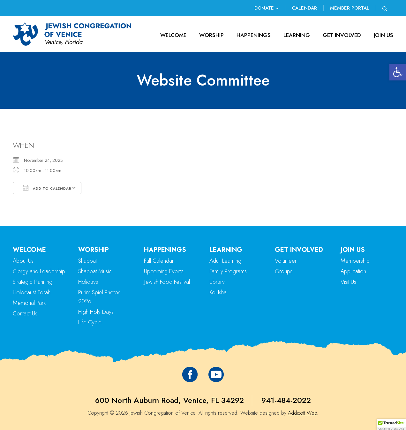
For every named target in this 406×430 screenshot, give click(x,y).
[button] (397, 72)
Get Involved (342, 35)
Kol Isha (218, 292)
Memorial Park (29, 303)
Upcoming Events (164, 271)
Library (217, 282)
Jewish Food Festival (167, 282)
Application (353, 271)
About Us (23, 261)
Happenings (254, 35)
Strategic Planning (32, 282)
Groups (283, 271)
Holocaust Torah (31, 292)
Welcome (173, 35)
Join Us (383, 35)
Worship (211, 35)
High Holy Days (96, 312)
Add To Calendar (47, 188)
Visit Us (348, 282)
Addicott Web (302, 413)
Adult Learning (225, 261)
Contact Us (25, 313)
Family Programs (228, 271)
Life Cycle (90, 322)
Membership (355, 261)
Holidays (88, 282)
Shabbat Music (95, 271)
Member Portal (349, 8)
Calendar (304, 8)
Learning (296, 35)
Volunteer (286, 261)
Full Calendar (159, 261)
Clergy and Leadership (39, 271)
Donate (266, 8)
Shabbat (87, 261)
